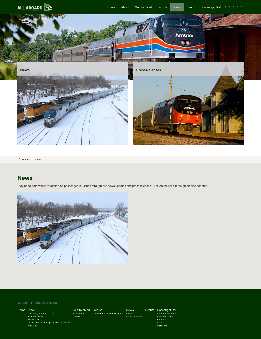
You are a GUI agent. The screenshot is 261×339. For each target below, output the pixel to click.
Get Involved (143, 7)
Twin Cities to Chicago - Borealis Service (49, 322)
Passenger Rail (211, 7)
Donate (76, 316)
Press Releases (134, 316)
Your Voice (78, 313)
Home (111, 7)
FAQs (160, 322)
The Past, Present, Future (41, 313)
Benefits (161, 319)
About (125, 7)
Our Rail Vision (35, 316)
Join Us (162, 7)
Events (191, 7)
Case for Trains (165, 316)
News (177, 7)
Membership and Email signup (108, 313)
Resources (34, 319)
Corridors (162, 325)
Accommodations (166, 313)
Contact (32, 325)
